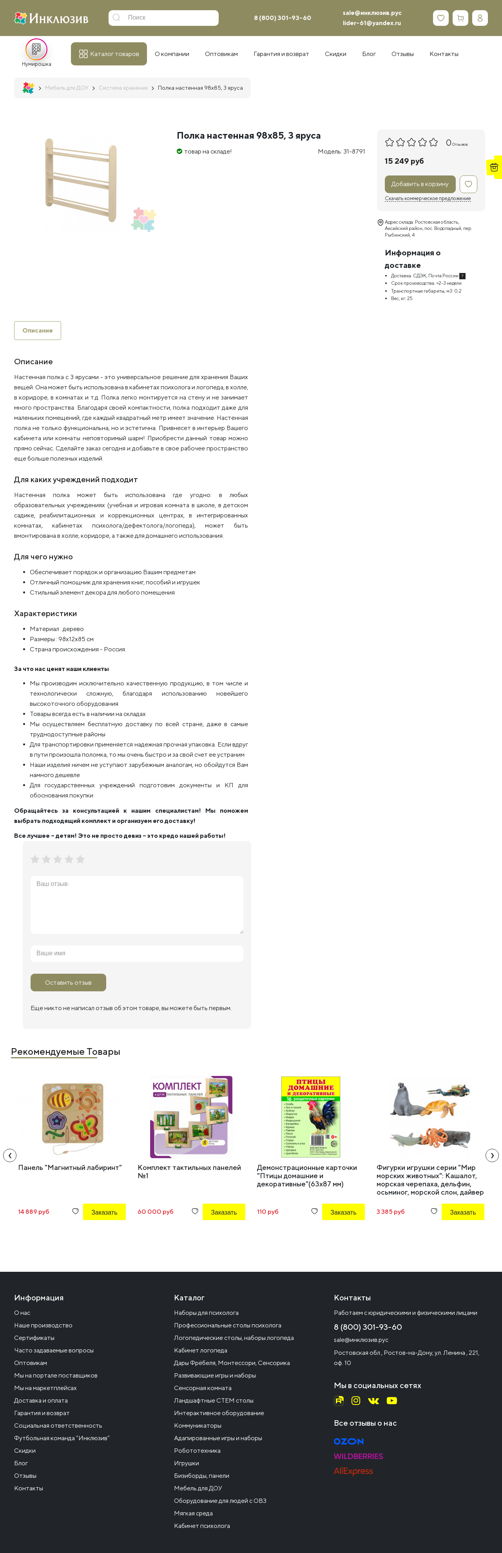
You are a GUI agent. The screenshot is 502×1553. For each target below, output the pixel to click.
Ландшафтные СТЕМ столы (214, 1400)
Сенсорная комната (203, 1388)
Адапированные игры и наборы (218, 1438)
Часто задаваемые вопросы (54, 1350)
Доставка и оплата (41, 1400)
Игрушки (186, 1463)
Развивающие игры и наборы (215, 1375)
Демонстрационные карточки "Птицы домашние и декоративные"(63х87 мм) (307, 1175)
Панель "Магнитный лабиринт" (70, 1167)
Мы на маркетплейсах (45, 1388)
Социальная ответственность (58, 1425)
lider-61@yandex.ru (372, 23)
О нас (22, 1312)
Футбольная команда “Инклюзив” (62, 1438)
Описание (37, 330)
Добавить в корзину (420, 184)
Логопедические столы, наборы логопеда (234, 1337)
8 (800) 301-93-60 (282, 18)
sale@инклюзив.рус (372, 12)
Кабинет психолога (202, 1525)
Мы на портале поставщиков (56, 1375)
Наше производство (43, 1325)
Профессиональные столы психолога (227, 1325)
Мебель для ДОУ (198, 1488)
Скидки (25, 1450)
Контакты (28, 1488)
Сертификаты (34, 1337)
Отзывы (25, 1475)
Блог (21, 1463)
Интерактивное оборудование (219, 1413)
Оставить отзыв (68, 982)
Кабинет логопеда (200, 1350)
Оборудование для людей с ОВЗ (220, 1500)
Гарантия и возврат (42, 1413)
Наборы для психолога (206, 1312)
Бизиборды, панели (201, 1475)
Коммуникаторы (197, 1425)
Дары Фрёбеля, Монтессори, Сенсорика (232, 1363)
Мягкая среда (193, 1513)
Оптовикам (30, 1363)
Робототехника (197, 1450)
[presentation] (9, 1155)
